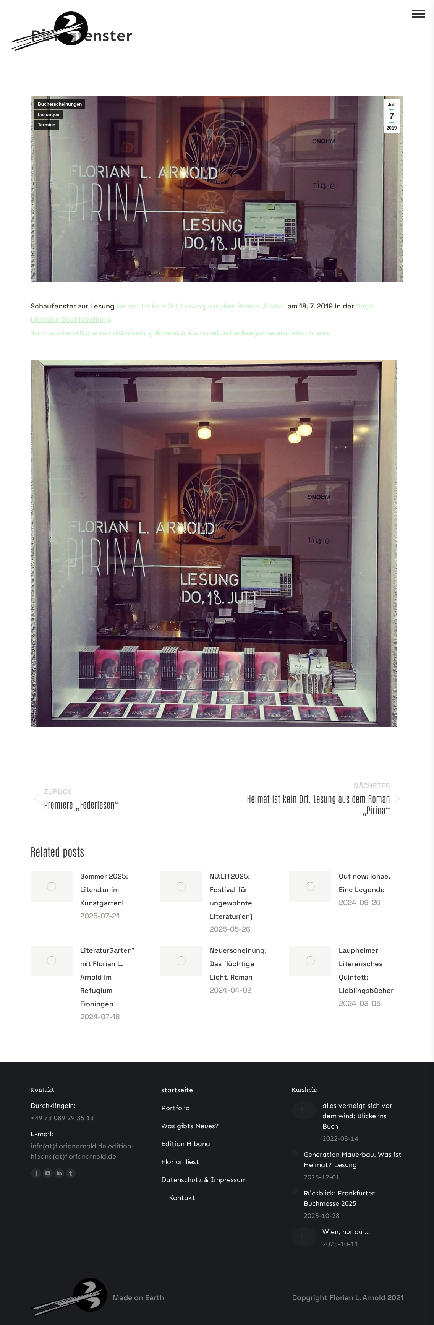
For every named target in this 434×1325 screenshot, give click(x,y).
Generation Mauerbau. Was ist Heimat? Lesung (353, 1159)
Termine (46, 125)
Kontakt (182, 1198)
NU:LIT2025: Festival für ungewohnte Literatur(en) (231, 896)
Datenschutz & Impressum (204, 1180)
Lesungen (49, 114)
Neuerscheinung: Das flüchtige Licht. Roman (238, 963)
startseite (177, 1090)
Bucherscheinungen (60, 104)
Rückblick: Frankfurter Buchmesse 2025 (339, 1198)
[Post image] (52, 886)
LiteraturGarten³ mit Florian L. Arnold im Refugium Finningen (107, 977)
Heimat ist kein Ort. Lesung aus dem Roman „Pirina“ (201, 306)
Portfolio (175, 1108)
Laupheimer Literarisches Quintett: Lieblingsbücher (366, 970)
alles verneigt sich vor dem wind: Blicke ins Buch (357, 1115)
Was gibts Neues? (190, 1126)
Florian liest (180, 1162)
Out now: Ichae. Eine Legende (364, 883)
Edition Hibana (185, 1144)
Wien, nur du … (346, 1232)
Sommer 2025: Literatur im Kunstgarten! (104, 889)
